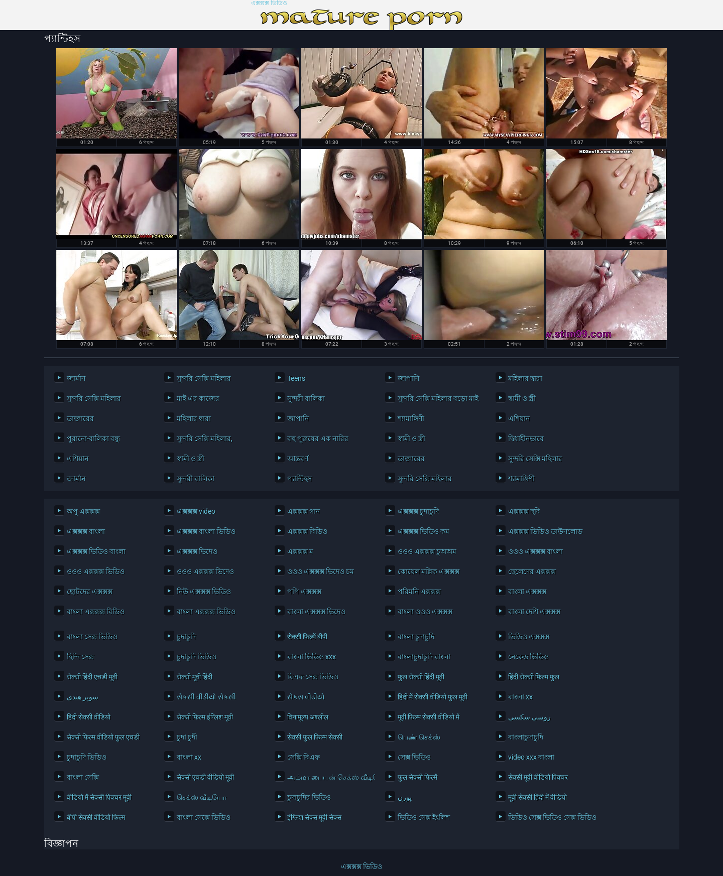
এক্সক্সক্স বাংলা (86, 531)
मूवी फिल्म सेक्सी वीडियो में (428, 717)
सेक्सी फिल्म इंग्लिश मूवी (205, 717)
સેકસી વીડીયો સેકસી (206, 697)
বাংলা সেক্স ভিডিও (92, 637)
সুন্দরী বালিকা (306, 398)
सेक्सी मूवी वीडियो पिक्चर (538, 777)
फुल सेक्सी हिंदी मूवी (421, 677)
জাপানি (408, 378)
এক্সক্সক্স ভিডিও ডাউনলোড (545, 531)
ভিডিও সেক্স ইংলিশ (424, 817)
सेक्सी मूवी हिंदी (194, 677)
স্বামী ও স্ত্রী (522, 398)
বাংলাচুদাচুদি (525, 737)
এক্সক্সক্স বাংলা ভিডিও (206, 531)
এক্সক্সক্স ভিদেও (197, 551)
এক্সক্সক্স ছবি (524, 511)
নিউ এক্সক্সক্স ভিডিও (204, 592)
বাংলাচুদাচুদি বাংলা (424, 657)
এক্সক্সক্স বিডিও (307, 531)
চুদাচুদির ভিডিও (309, 797)
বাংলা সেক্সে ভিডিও (203, 817)
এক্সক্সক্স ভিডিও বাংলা (96, 551)
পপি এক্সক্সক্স (304, 592)
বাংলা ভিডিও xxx (311, 657)
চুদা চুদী (187, 737)
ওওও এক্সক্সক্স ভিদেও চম (320, 571)
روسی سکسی (529, 717)
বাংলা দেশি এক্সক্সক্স (534, 612)
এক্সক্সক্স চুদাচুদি (418, 511)
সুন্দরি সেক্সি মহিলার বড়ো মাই (438, 398)
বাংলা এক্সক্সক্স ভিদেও (316, 612)
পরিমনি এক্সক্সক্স (419, 592)
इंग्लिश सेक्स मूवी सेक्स (314, 817)
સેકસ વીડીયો (306, 697)
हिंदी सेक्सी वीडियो (88, 717)
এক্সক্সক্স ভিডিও (269, 3)
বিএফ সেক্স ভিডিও (312, 677)
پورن (405, 797)
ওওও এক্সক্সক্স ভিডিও (96, 571)
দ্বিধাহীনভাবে (526, 438)
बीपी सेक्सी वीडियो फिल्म (96, 817)
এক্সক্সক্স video (196, 511)
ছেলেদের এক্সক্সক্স (532, 571)
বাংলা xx (520, 697)
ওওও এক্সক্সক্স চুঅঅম (427, 551)
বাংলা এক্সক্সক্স (527, 592)
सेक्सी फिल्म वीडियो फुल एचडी (103, 737)
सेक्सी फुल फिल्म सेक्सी (314, 737)
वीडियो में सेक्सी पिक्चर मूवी (99, 797)
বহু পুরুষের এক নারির (317, 438)
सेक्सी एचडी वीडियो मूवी (205, 777)
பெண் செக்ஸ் (419, 737)
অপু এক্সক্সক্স (83, 511)
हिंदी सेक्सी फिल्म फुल (533, 677)
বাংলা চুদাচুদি (416, 637)
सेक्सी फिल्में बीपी (307, 637)
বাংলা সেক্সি (83, 777)
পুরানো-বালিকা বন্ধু (93, 438)
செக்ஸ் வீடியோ (201, 797)
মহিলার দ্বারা (525, 378)
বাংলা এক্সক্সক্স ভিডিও (206, 612)
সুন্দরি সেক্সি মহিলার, (204, 438)
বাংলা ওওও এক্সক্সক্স (425, 612)
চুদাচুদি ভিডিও (196, 657)
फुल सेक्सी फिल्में (417, 777)
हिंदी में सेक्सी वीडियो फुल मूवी (432, 697)
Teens (296, 378)
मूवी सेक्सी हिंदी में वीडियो (537, 797)
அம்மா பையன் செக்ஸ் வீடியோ (328, 777)
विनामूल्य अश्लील (307, 717)
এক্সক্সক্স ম (300, 551)
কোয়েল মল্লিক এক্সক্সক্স (428, 571)
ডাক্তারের (80, 418)
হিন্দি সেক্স (80, 657)
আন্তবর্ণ (297, 459)
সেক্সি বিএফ (303, 757)
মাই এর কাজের (198, 398)
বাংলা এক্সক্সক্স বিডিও (96, 612)
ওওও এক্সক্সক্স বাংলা (535, 551)
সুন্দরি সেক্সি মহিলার (204, 378)
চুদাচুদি (186, 637)
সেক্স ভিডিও (414, 757)
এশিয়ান (519, 418)
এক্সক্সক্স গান (303, 511)
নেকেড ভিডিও (528, 657)
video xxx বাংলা (531, 757)
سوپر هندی (82, 697)
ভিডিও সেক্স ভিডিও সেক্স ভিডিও (549, 817)
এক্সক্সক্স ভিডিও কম (423, 531)
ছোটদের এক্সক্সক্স (89, 592)
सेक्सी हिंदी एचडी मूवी (92, 677)
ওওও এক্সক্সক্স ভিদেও (205, 571)
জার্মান (76, 378)
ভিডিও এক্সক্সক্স (528, 637)
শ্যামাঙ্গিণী (411, 418)
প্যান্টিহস (299, 479)
